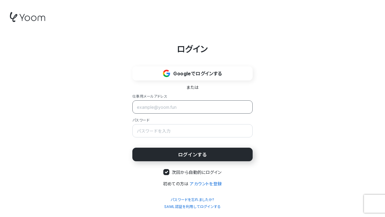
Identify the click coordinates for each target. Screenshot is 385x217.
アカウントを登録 (206, 183)
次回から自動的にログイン (196, 172)
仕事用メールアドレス (149, 96)
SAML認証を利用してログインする (192, 206)
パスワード (140, 120)
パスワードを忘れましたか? (192, 199)
